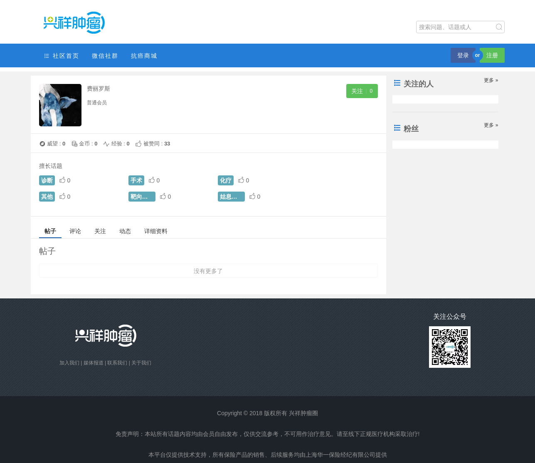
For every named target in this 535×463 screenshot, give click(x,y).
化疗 (226, 180)
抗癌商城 (144, 55)
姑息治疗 (231, 196)
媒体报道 (94, 363)
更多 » (491, 80)
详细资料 (156, 231)
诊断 (47, 180)
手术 (136, 180)
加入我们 (69, 363)
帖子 (50, 231)
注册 (492, 55)
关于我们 (141, 363)
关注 (100, 231)
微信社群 (105, 55)
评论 (75, 231)
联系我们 (117, 363)
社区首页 (61, 55)
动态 (125, 231)
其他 (47, 196)
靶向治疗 (142, 196)
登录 (463, 55)
